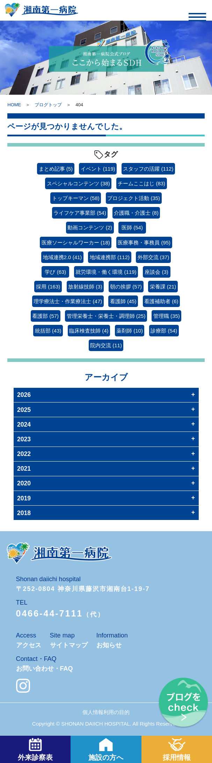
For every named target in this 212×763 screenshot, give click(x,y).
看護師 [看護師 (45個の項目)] (123, 301)
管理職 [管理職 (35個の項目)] (166, 316)
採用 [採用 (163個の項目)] (48, 287)
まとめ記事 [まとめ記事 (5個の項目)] (56, 169)
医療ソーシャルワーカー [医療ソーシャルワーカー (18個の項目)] (76, 242)
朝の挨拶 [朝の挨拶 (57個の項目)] (126, 287)
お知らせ (109, 645)
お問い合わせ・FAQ (44, 668)
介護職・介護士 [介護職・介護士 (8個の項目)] (136, 213)
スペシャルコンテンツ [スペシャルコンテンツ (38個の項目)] (78, 183)
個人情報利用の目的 (106, 712)
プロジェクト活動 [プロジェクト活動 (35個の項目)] (133, 198)
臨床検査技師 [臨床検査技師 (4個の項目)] (89, 331)
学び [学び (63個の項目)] (55, 272)
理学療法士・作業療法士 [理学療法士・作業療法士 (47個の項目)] (68, 301)
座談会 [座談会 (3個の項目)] (156, 272)
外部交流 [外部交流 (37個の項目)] (153, 257)
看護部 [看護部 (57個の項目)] (45, 316)
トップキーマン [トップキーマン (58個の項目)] (76, 198)
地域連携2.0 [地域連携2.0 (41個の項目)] (62, 257)
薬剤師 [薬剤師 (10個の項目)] (129, 331)
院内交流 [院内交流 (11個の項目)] (106, 345)
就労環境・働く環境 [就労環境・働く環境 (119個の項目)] (105, 272)
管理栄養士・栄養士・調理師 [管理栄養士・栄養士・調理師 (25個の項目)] (106, 316)
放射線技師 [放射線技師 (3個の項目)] (85, 287)
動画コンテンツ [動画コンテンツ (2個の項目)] (89, 227)
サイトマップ (69, 645)
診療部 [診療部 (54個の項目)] (164, 331)
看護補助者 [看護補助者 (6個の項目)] (161, 301)
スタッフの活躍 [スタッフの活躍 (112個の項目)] (148, 169)
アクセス (28, 645)
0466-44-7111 (49, 613)
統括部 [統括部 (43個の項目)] (48, 331)
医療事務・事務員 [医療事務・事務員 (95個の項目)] (144, 242)
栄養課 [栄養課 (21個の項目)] (163, 287)
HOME (14, 104)
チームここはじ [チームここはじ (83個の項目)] (141, 183)
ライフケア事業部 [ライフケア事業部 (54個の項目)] (79, 213)
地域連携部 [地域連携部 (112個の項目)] (110, 257)
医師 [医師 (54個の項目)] (132, 227)
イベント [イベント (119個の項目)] (98, 169)
